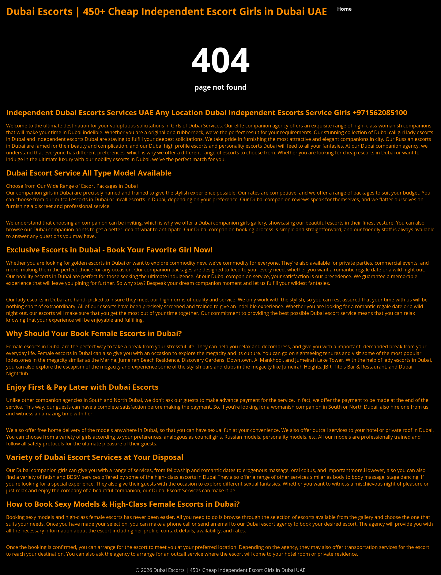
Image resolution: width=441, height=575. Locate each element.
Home (344, 9)
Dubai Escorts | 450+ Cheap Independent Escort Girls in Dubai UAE (166, 11)
